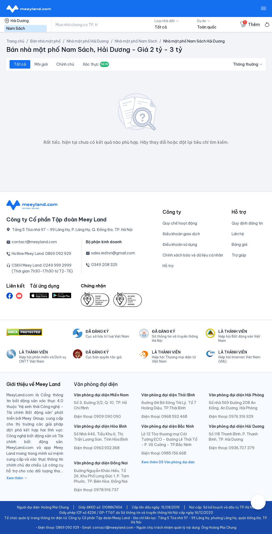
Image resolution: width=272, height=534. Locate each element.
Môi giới (41, 64)
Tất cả (20, 64)
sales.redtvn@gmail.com (113, 253)
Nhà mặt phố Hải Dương (88, 41)
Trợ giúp (239, 255)
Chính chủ (65, 64)
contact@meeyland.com (34, 241)
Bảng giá (239, 244)
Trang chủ (15, 41)
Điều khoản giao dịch (181, 234)
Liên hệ (238, 234)
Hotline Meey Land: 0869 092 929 (41, 253)
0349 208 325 (104, 264)
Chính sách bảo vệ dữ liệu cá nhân (193, 255)
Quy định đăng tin (247, 223)
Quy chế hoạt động (180, 223)
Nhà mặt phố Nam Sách (136, 41)
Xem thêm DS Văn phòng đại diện (168, 462)
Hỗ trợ (168, 265)
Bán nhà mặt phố (45, 41)
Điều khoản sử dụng (180, 244)
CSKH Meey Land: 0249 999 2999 (41, 265)
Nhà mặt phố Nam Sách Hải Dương (194, 41)
